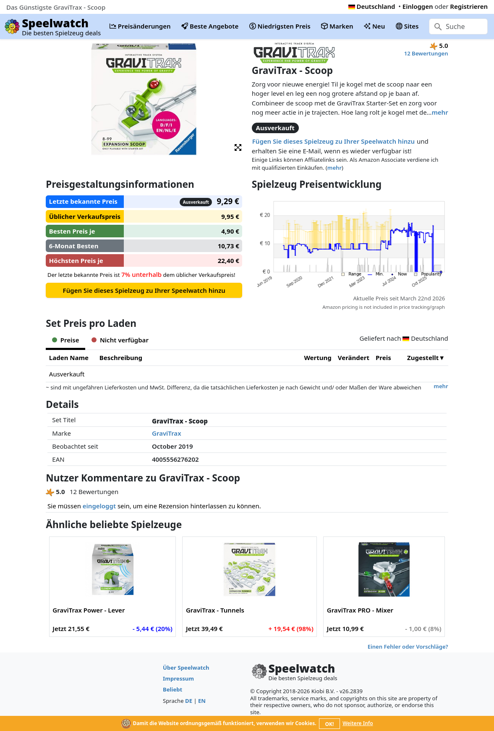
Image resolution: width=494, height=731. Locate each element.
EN (202, 701)
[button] (238, 147)
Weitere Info (357, 723)
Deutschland (371, 6)
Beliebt (172, 689)
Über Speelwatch (186, 667)
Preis (383, 357)
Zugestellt (423, 357)
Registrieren (469, 6)
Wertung (317, 357)
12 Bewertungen (426, 53)
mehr (439, 112)
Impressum (178, 678)
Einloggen (418, 6)
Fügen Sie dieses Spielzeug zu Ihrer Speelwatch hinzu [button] (333, 141)
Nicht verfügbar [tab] (119, 340)
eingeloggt (99, 506)
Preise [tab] (65, 340)
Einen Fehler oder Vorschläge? (408, 646)
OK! (329, 724)
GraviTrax (166, 433)
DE (188, 701)
